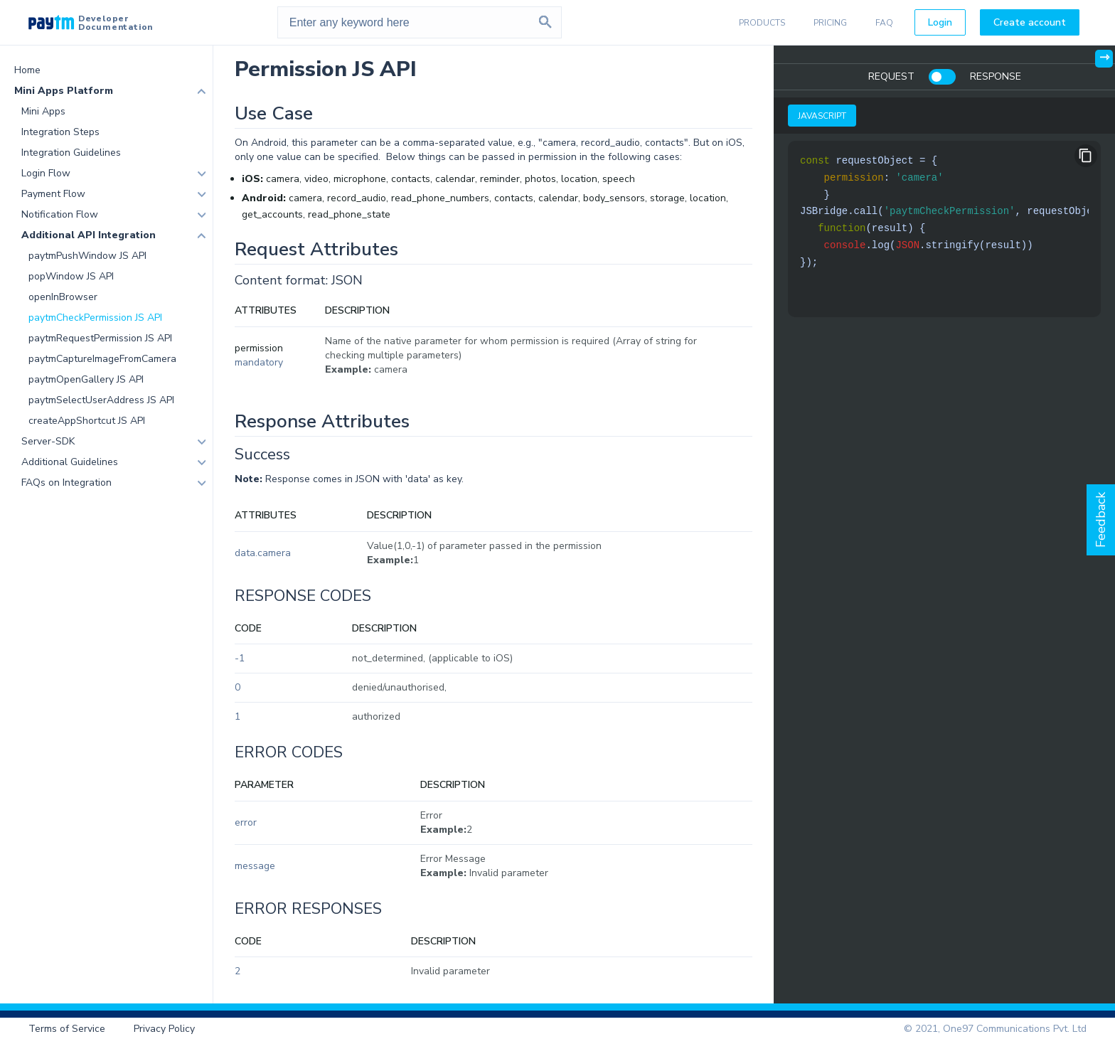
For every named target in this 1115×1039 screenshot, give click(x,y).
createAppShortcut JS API (86, 420)
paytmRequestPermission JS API (100, 338)
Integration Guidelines (71, 152)
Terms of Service (66, 1028)
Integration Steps (60, 132)
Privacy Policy (164, 1028)
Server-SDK (48, 441)
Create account (1029, 22)
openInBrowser (62, 297)
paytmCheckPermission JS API (95, 317)
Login (940, 22)
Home (27, 70)
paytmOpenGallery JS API (86, 379)
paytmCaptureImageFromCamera (102, 359)
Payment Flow (53, 194)
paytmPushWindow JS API (87, 255)
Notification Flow (59, 214)
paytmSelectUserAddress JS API (101, 400)
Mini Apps (43, 111)
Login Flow (45, 173)
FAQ (884, 22)
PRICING (830, 22)
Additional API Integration (88, 235)
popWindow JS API (71, 276)
